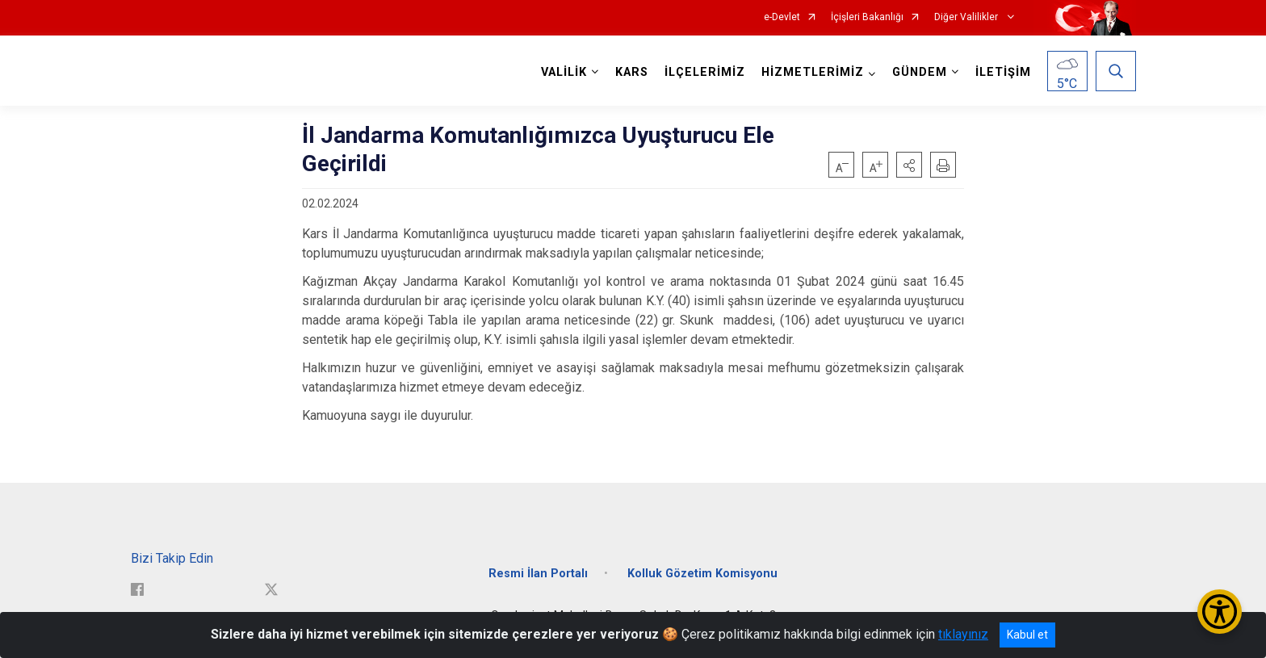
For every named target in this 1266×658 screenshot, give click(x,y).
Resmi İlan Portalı (538, 573)
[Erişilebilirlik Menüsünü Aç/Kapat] (1219, 611)
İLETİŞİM (1003, 72)
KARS (631, 72)
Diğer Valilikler (967, 17)
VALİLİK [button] (564, 72)
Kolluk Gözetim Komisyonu (702, 573)
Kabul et (1027, 634)
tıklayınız (963, 634)
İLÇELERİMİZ (704, 72)
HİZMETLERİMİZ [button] (812, 72)
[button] (909, 165)
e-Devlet (782, 17)
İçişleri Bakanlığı (867, 17)
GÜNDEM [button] (919, 72)
